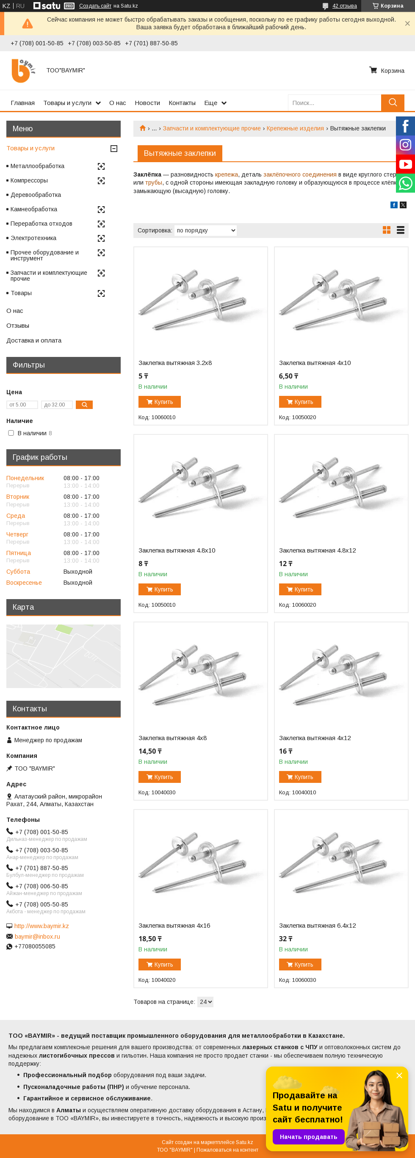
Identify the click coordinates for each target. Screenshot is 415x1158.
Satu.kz (244, 1142)
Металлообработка (37, 166)
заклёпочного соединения (300, 174)
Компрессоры (29, 180)
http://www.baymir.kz (41, 926)
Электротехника (33, 238)
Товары (21, 293)
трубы (153, 182)
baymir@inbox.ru (37, 936)
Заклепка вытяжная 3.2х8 (175, 362)
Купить (164, 401)
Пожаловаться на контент (227, 1150)
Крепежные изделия (295, 128)
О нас (117, 102)
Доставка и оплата (33, 340)
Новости (147, 102)
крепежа (226, 174)
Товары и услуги (67, 102)
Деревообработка (36, 194)
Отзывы (17, 325)
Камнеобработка (34, 209)
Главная (23, 102)
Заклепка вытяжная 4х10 (315, 362)
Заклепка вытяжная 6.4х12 (317, 925)
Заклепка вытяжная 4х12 (315, 738)
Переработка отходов (41, 223)
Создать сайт (95, 6)
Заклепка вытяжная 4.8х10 (176, 550)
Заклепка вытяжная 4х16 (174, 925)
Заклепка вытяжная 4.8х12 (317, 550)
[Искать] (392, 102)
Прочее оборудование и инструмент (45, 255)
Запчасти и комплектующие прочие (212, 128)
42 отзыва (344, 6)
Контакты (182, 102)
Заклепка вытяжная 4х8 (172, 738)
